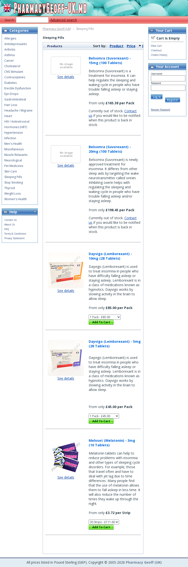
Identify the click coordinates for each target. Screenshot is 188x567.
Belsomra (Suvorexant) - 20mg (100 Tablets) (110, 149)
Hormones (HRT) (15, 127)
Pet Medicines (13, 166)
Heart (8, 116)
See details (65, 76)
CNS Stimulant (13, 72)
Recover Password (160, 109)
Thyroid (9, 188)
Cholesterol (12, 66)
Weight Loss (12, 193)
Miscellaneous (14, 149)
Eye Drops (11, 94)
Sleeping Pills (13, 177)
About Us (9, 224)
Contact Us (10, 220)
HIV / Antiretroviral (16, 121)
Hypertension (13, 133)
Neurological (13, 160)
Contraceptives (14, 77)
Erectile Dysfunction (17, 88)
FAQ (6, 229)
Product (116, 46)
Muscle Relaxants (15, 155)
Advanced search (63, 20)
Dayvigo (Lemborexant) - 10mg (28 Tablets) (110, 256)
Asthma (9, 55)
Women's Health (15, 199)
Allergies (10, 38)
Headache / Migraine (18, 110)
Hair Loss (10, 105)
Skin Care (10, 171)
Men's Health (13, 144)
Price (131, 46)
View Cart (156, 45)
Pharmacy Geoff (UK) (57, 29)
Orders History (159, 55)
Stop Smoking (13, 182)
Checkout (156, 50)
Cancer (9, 61)
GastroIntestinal (15, 99)
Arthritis (9, 49)
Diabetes (10, 83)
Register (172, 100)
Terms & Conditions (15, 233)
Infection (10, 138)
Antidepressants (15, 44)
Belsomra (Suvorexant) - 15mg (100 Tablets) (110, 60)
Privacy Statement (14, 238)
